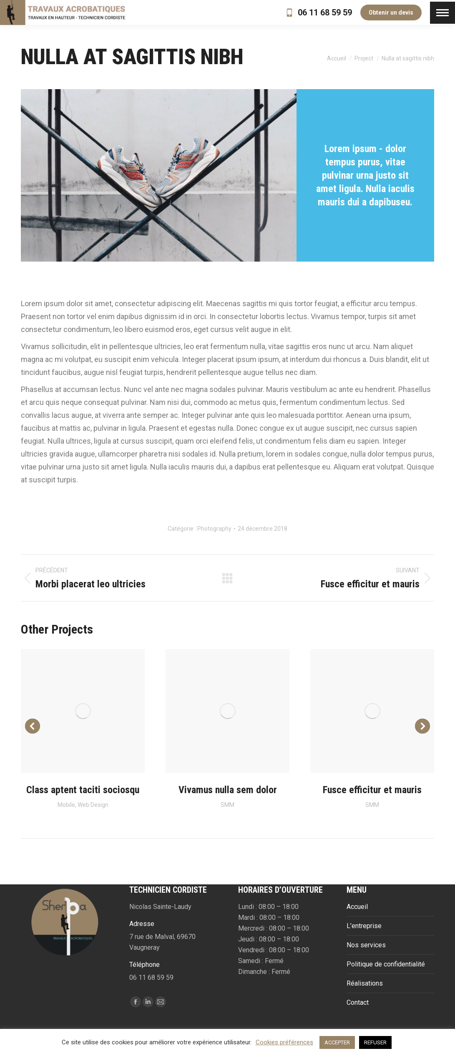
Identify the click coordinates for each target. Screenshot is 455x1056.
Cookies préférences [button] (284, 1042)
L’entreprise (364, 926)
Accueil (357, 907)
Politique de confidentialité (386, 964)
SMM (227, 804)
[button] (32, 726)
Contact (358, 1002)
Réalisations (365, 983)
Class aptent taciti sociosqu (82, 790)
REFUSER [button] (375, 1042)
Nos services (366, 945)
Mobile (66, 804)
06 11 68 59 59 (318, 12)
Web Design (93, 804)
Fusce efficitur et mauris (372, 790)
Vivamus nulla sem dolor (227, 790)
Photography (214, 528)
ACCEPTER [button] (337, 1042)
